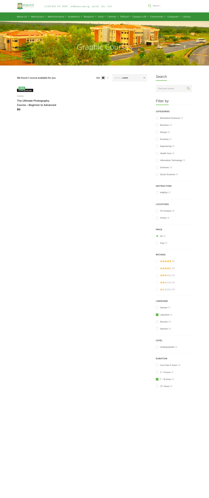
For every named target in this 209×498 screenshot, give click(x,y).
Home (19, 31)
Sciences (166, 167)
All (163, 236)
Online (165, 218)
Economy (166, 139)
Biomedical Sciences (171, 118)
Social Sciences (169, 174)
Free (163, 243)
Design (165, 132)
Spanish (165, 328)
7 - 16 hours (167, 379)
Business (166, 125)
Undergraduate (168, 347)
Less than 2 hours (170, 365)
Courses (29, 31)
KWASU (20, 97)
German (165, 307)
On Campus (167, 211)
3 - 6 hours (166, 372)
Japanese (166, 314)
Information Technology (172, 160)
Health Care (167, 153)
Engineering (167, 146)
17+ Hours (166, 386)
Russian (165, 321)
